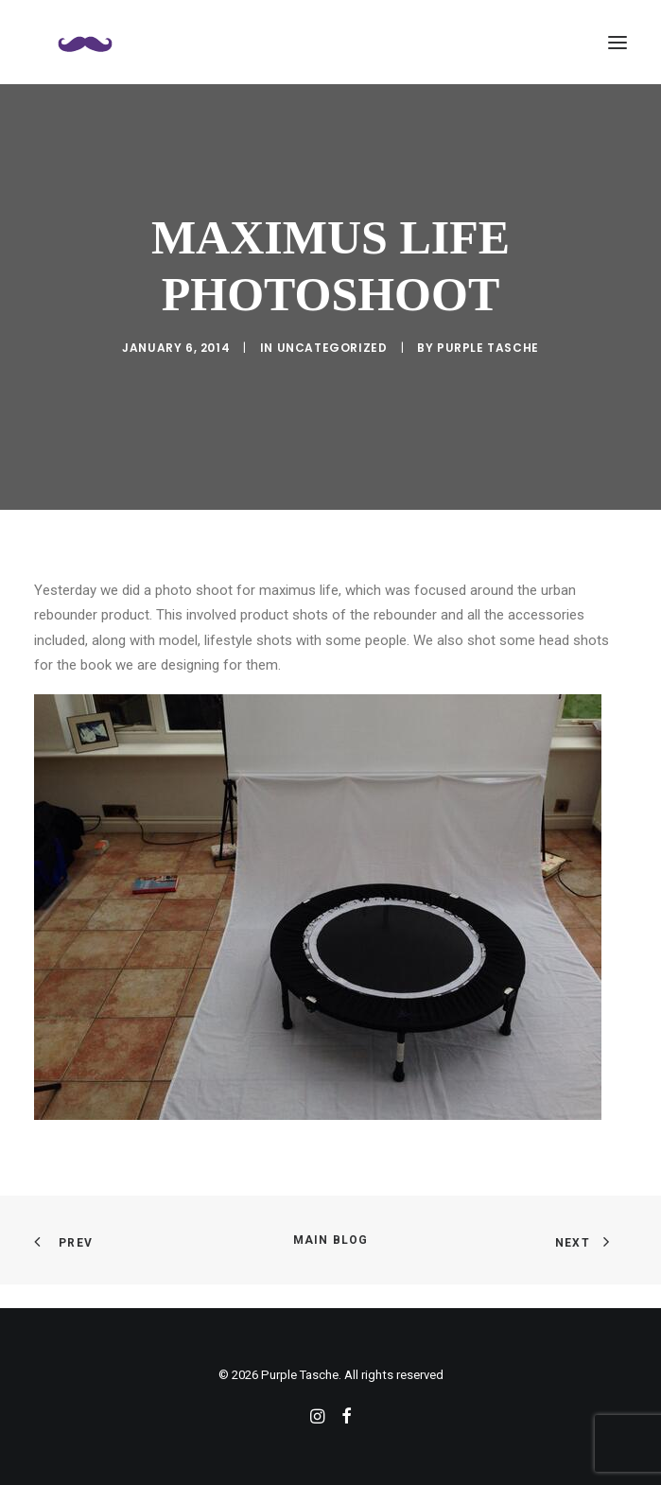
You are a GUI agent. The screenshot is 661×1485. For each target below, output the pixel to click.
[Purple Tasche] (85, 42)
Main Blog (331, 1240)
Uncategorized (332, 348)
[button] (617, 42)
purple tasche (488, 348)
